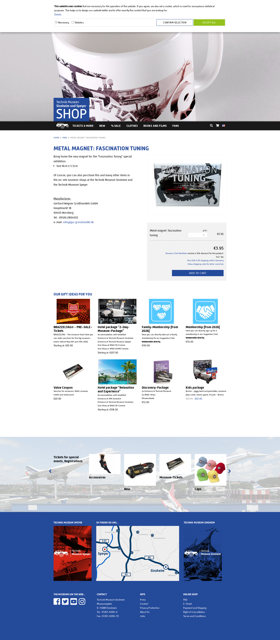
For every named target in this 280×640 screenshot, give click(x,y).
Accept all (209, 22)
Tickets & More (83, 125)
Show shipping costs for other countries (206, 264)
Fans (175, 125)
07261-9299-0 (109, 612)
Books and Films (155, 125)
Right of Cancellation (194, 612)
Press (143, 599)
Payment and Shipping (194, 607)
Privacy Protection (149, 607)
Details (57, 14)
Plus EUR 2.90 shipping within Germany (205, 260)
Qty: (205, 231)
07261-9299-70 (110, 616)
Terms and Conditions (194, 616)
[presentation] (50, 471)
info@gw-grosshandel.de (78, 222)
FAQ (185, 599)
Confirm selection (175, 22)
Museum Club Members (176, 253)
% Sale (116, 125)
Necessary (63, 22)
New (102, 125)
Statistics (79, 22)
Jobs (142, 616)
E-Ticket (187, 603)
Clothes (132, 125)
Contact (144, 603)
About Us (144, 612)
